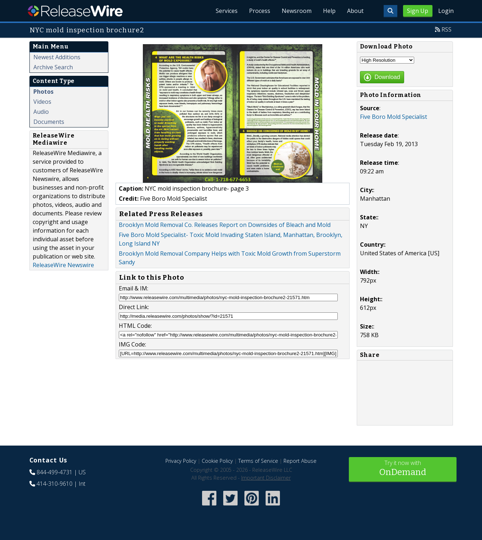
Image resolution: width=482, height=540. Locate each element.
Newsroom (297, 11)
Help (329, 11)
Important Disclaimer (266, 477)
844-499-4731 (54, 472)
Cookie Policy (217, 460)
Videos (42, 102)
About (355, 11)
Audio (41, 112)
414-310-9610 (54, 484)
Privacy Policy (180, 460)
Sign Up (417, 11)
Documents (48, 122)
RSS (446, 29)
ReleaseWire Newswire (63, 265)
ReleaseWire (75, 11)
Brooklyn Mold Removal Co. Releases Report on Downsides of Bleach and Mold (225, 225)
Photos (43, 92)
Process (259, 11)
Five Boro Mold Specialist (393, 117)
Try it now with (403, 469)
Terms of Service (258, 460)
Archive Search (53, 67)
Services (227, 11)
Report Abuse (300, 460)
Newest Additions (56, 57)
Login (446, 11)
